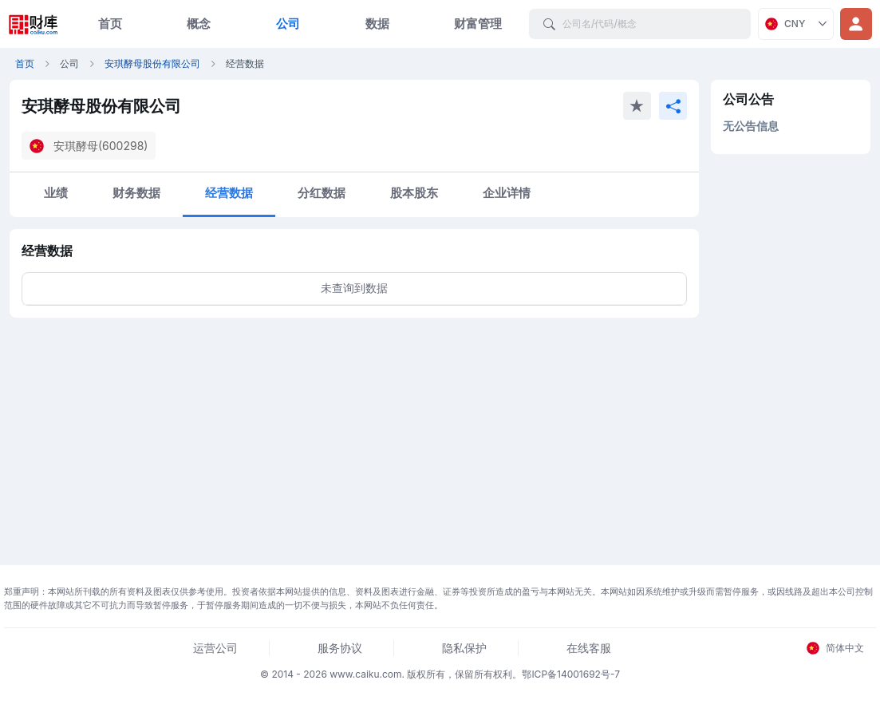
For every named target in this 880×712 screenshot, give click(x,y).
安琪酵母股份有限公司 (152, 63)
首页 (110, 23)
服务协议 (340, 648)
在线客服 (588, 648)
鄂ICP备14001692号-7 (571, 674)
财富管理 (478, 23)
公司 (288, 23)
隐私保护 (464, 648)
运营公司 (215, 648)
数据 (377, 23)
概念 (199, 23)
